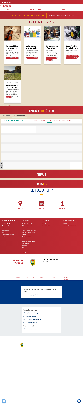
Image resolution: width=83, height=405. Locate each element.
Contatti (49, 363)
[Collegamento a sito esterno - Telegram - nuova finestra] (53, 385)
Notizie (44, 223)
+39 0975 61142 (50, 373)
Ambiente (24, 245)
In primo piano (41, 21)
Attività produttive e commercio (29, 230)
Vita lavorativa (25, 228)
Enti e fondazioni (5, 230)
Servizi (16, 362)
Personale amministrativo (8, 234)
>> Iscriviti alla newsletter (26, 15)
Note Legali (39, 397)
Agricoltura (24, 252)
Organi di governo (6, 223)
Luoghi (3, 237)
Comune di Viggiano (18, 261)
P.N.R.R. (68, 375)
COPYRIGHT (53, 277)
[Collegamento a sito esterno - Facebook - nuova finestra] (48, 385)
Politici (3, 232)
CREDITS (41, 277)
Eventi (43, 228)
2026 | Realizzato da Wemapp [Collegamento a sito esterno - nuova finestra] (7, 404)
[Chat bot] (79, 401)
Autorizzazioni (25, 250)
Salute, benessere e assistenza (29, 248)
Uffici (3, 228)
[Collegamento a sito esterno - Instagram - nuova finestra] (50, 385)
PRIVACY (18, 277)
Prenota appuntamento (72, 366)
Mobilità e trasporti (26, 237)
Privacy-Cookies (32, 397)
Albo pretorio (65, 223)
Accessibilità (51, 397)
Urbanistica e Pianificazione (28, 232)
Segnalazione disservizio (72, 370)
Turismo (24, 234)
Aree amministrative (6, 226)
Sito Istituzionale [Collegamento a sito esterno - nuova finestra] (6, 2)
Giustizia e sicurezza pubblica (28, 241)
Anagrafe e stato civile (27, 223)
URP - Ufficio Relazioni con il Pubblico (14, 270)
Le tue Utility (41, 190)
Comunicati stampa (46, 226)
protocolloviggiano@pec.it (53, 375)
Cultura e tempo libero (27, 226)
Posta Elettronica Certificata (12, 268)
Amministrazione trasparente (69, 226)
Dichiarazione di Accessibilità (73, 372)
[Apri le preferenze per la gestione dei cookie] (4, 401)
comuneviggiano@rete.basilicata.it (54, 377)
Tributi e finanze (25, 243)
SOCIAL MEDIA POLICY (30, 277)
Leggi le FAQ (69, 368)
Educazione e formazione (28, 239)
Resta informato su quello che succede (61, 15)
